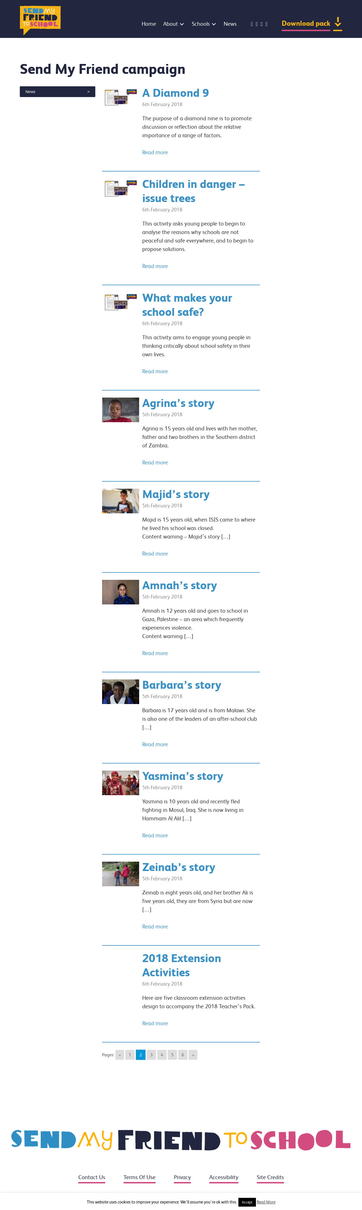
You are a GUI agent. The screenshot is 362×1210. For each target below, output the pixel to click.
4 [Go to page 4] (162, 1054)
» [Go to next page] (193, 1054)
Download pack (306, 23)
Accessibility (223, 1177)
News (230, 24)
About (170, 24)
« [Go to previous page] (120, 1054)
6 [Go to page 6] (183, 1054)
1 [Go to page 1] (130, 1054)
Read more (155, 152)
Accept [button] (247, 1202)
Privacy (182, 1177)
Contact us (91, 1177)
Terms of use (140, 1177)
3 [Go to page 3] (151, 1054)
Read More (266, 1202)
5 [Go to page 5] (172, 1054)
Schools (201, 24)
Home (149, 24)
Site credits (270, 1177)
